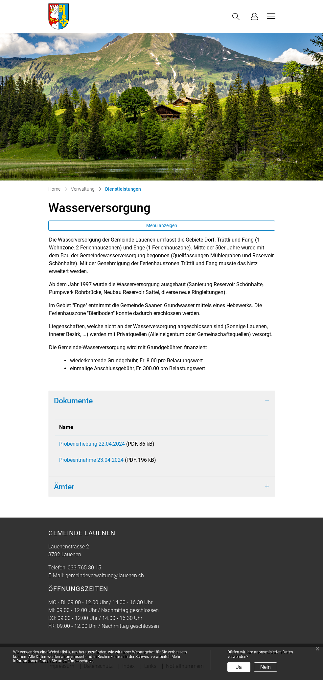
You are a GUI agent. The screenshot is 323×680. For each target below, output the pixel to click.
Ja (239, 667)
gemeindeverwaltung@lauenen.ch (104, 580)
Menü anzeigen (161, 225)
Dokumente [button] (73, 400)
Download (239, 445)
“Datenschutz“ (80, 661)
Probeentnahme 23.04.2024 (91, 462)
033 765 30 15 (84, 572)
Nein (265, 667)
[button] (237, 16)
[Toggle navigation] (270, 16)
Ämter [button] (64, 491)
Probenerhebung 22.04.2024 (92, 444)
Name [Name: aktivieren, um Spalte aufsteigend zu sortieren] (66, 427)
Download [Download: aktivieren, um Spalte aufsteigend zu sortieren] (227, 427)
